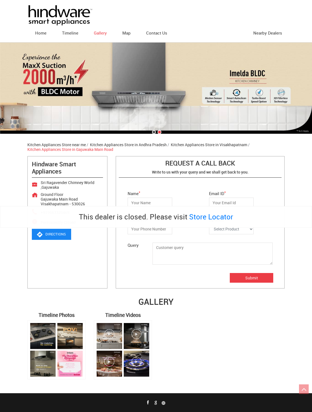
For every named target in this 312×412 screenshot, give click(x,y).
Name (134, 193)
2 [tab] (159, 131)
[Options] (231, 229)
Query (133, 245)
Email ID (217, 193)
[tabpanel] (156, 88)
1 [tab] (153, 131)
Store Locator (211, 217)
